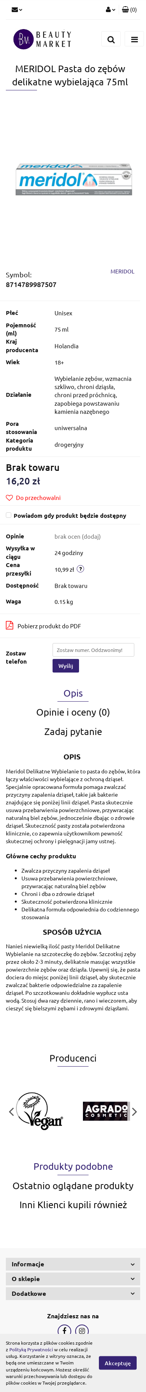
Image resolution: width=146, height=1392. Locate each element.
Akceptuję (118, 1363)
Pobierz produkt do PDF (43, 625)
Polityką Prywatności (31, 1349)
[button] (129, 9)
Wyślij (65, 665)
